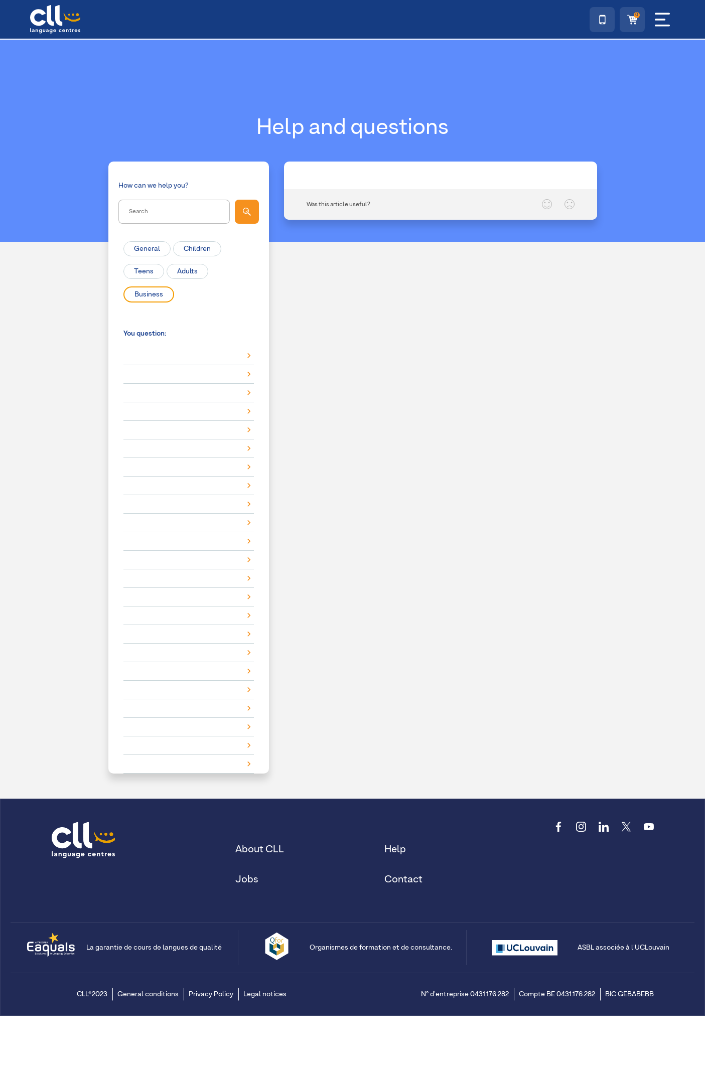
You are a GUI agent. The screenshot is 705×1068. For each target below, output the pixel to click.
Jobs (246, 878)
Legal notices (265, 993)
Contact (403, 878)
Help (395, 848)
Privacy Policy (211, 993)
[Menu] (662, 19)
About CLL (259, 848)
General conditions (148, 993)
